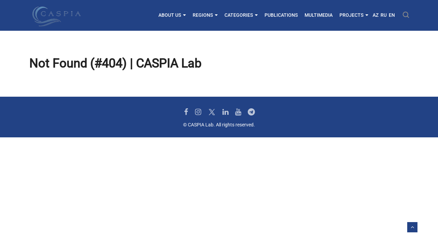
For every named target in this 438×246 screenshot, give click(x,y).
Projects (353, 15)
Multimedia (319, 15)
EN (392, 15)
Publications (281, 15)
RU (384, 15)
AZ (375, 15)
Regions (205, 15)
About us (172, 15)
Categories (241, 15)
